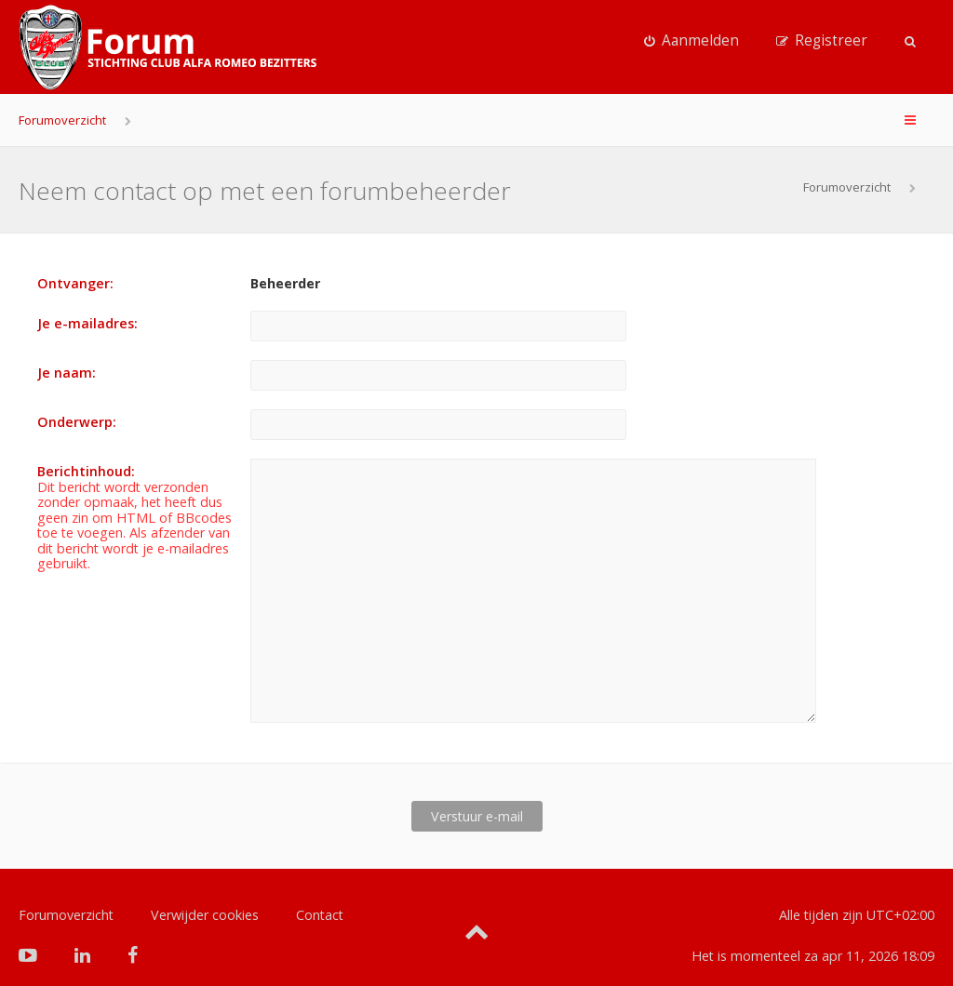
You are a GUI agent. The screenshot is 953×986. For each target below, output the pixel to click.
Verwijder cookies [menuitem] (205, 885)
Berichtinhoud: (86, 471)
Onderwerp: (76, 422)
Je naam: (66, 372)
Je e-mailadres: (87, 323)
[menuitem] (691, 41)
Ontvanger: (75, 283)
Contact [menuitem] (319, 885)
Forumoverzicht (62, 120)
